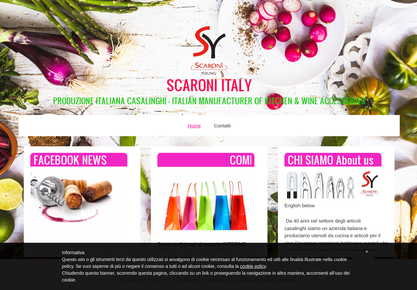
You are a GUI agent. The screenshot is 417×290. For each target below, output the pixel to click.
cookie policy (253, 266)
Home (194, 125)
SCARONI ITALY (209, 85)
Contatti (222, 125)
